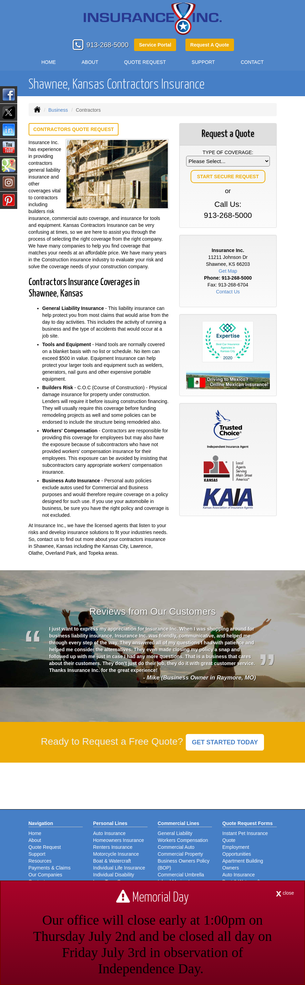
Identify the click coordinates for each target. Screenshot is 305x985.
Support (37, 854)
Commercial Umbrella (181, 874)
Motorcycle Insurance (116, 854)
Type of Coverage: (228, 152)
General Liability (175, 833)
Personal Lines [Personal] (110, 823)
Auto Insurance (109, 833)
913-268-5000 (108, 45)
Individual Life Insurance (119, 868)
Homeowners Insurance (118, 840)
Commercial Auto (176, 847)
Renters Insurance (112, 847)
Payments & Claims (50, 868)
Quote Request (45, 847)
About (35, 840)
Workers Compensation (183, 840)
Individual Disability (113, 874)
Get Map (227, 271)
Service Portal (155, 45)
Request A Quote (209, 45)
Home (48, 62)
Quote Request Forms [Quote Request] (247, 823)
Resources (40, 861)
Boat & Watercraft (112, 861)
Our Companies (45, 874)
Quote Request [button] (145, 62)
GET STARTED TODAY (225, 742)
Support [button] (203, 62)
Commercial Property (180, 854)
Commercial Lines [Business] (179, 823)
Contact (252, 62)
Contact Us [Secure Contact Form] (228, 291)
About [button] (90, 62)
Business (58, 110)
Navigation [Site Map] (41, 823)
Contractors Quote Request (73, 129)
